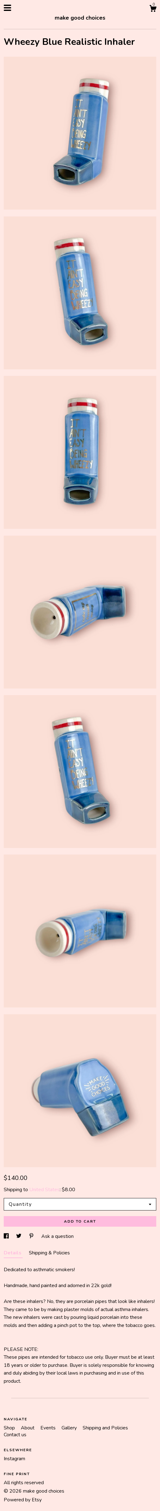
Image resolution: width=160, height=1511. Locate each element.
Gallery (70, 1427)
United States (44, 1189)
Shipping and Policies (105, 1427)
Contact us (15, 1434)
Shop (10, 1427)
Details (13, 1252)
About (28, 1427)
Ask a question (57, 1236)
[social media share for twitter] (19, 1236)
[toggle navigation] (7, 8)
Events (48, 1427)
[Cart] (152, 9)
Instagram (14, 1458)
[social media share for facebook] (7, 1236)
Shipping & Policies (49, 1252)
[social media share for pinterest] (32, 1236)
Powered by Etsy (23, 1499)
